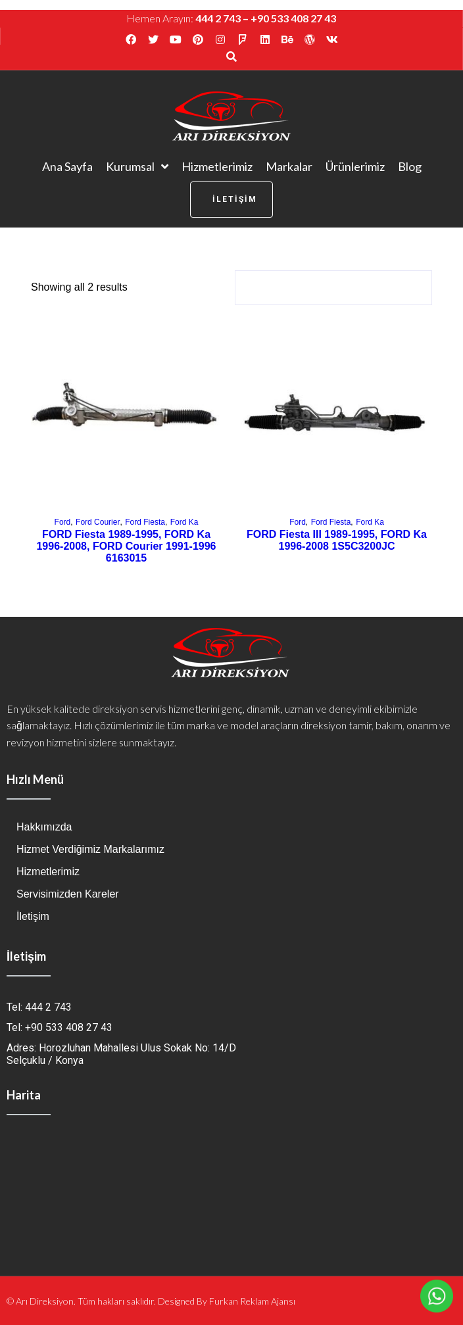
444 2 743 (218, 18)
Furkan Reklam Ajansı (252, 1301)
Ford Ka (184, 522)
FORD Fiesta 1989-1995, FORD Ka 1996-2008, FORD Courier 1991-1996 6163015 (126, 546)
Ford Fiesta (145, 522)
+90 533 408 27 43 (293, 18)
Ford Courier (98, 522)
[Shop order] (333, 287)
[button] (231, 199)
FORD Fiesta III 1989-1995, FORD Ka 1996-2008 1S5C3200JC (337, 540)
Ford (63, 522)
